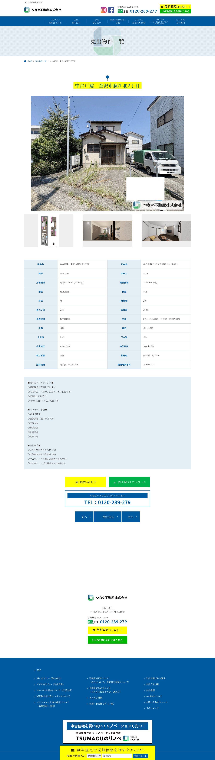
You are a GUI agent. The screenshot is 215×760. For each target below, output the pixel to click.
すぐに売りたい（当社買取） (51, 684)
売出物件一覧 (41, 61)
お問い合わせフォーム (157, 702)
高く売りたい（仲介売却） (50, 678)
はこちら (176, 6)
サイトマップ (152, 708)
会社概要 (150, 690)
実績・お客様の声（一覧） (102, 703)
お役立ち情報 (138, 21)
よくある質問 (95, 697)
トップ (34, 21)
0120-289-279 (143, 11)
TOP (30, 61)
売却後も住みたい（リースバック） (54, 696)
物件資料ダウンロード (132, 482)
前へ (84, 517)
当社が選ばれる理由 (156, 678)
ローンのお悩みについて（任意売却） (55, 690)
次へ (130, 517)
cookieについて (154, 696)
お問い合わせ (88, 482)
